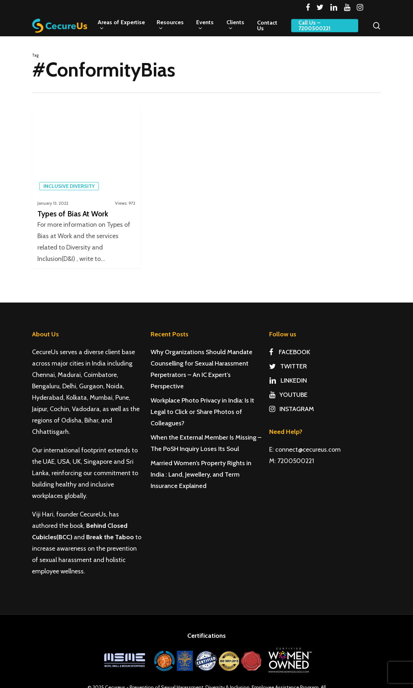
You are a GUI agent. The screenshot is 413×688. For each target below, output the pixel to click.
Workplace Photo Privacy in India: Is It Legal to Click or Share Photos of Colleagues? (202, 411)
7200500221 (295, 461)
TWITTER (288, 366)
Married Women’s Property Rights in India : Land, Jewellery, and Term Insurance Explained (201, 474)
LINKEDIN (288, 380)
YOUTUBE (288, 395)
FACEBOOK (289, 352)
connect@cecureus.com (308, 449)
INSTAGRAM (291, 409)
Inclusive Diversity (69, 186)
